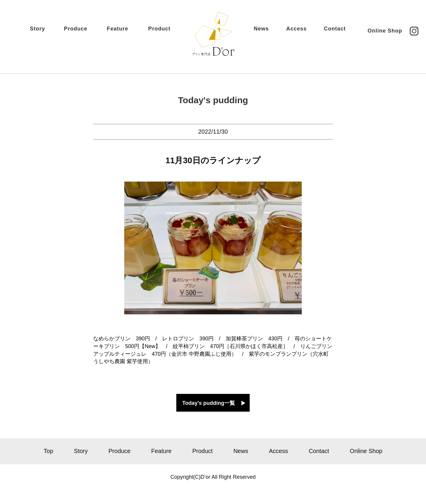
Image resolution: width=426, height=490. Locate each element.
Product (167, 31)
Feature (126, 31)
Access (288, 31)
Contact (326, 31)
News (253, 31)
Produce (84, 31)
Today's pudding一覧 (208, 403)
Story (45, 31)
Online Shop (376, 31)
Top (48, 451)
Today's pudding (213, 100)
